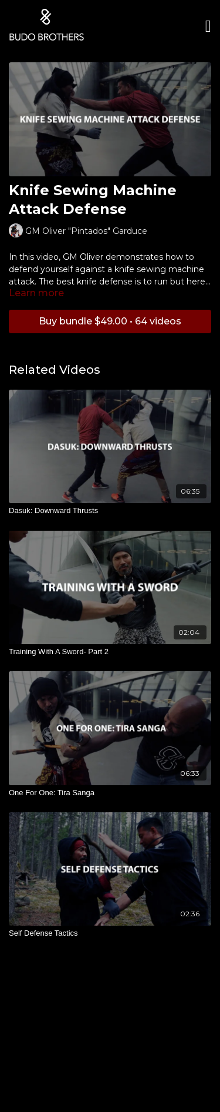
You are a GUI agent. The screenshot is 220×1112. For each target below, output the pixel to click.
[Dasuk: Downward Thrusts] (110, 511)
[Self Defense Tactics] (110, 933)
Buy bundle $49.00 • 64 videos (110, 321)
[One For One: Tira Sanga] (110, 793)
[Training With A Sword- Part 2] (110, 652)
